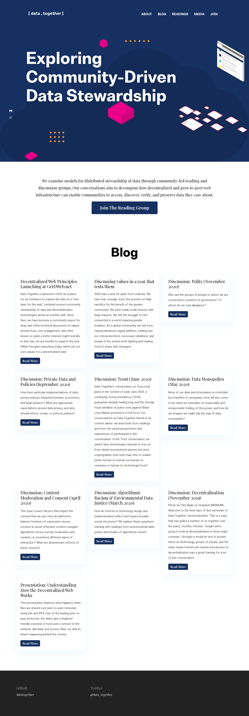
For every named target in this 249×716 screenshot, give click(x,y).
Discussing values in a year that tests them (124, 283)
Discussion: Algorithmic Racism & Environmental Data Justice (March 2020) (123, 498)
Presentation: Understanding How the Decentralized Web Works (48, 590)
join (214, 14)
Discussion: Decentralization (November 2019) (196, 495)
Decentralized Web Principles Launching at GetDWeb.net (48, 283)
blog (162, 14)
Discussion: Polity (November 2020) (196, 283)
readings (180, 14)
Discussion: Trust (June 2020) (122, 379)
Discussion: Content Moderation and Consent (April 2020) (50, 498)
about (146, 14)
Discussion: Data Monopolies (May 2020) (196, 381)
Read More (30, 361)
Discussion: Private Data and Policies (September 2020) (48, 381)
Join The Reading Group (124, 208)
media (199, 14)
